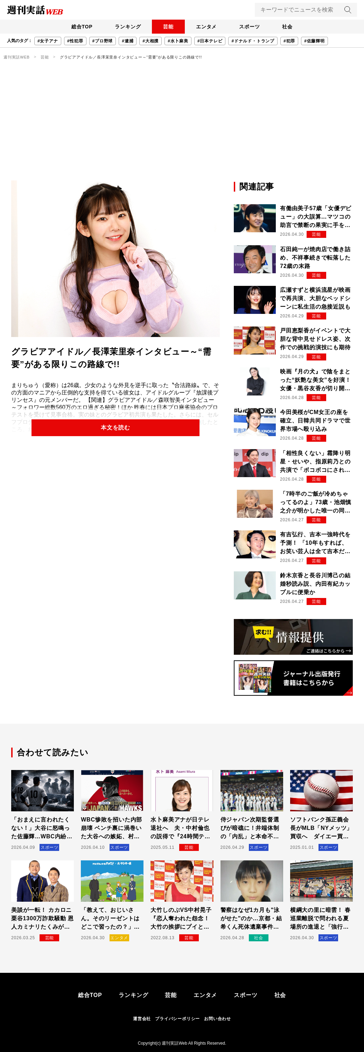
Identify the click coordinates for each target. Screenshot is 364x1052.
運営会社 (142, 1018)
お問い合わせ (217, 1018)
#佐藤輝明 (314, 41)
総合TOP (82, 26)
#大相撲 (150, 41)
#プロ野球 (102, 41)
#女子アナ (47, 41)
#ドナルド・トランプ (252, 41)
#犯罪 (289, 41)
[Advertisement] (182, 128)
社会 (287, 26)
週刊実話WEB (17, 57)
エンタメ (206, 26)
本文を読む (115, 428)
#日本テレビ (209, 41)
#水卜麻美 (178, 41)
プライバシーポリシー (177, 1018)
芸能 (168, 26)
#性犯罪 (75, 41)
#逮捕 (127, 41)
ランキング (128, 26)
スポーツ (249, 26)
